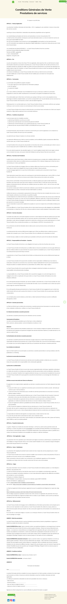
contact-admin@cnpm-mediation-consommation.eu (22, 482)
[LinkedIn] (8, 600)
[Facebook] (14, 600)
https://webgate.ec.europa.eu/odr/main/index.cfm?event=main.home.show (24, 491)
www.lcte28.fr (34, 41)
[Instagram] (11, 600)
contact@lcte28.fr (14, 53)
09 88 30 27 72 (21, 480)
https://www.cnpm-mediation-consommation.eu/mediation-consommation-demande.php (34, 484)
